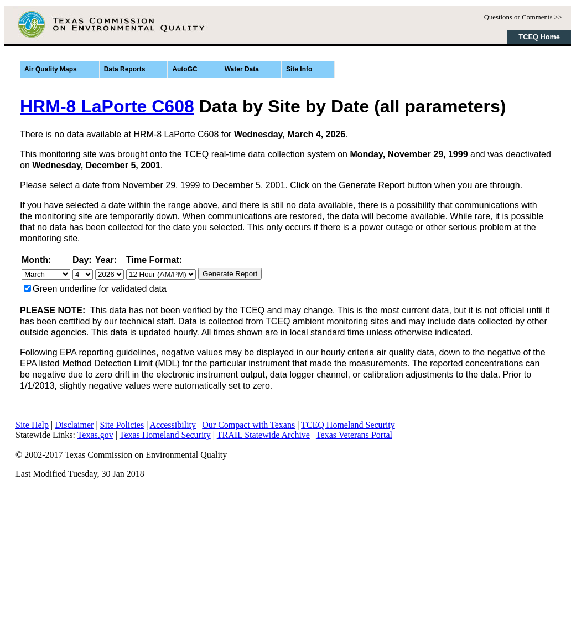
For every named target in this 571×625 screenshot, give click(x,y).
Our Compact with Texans (248, 425)
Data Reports (125, 69)
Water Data (242, 69)
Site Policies (122, 425)
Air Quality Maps (50, 69)
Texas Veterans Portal (354, 435)
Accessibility (173, 425)
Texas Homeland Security (165, 435)
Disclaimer (74, 425)
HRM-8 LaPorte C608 (107, 106)
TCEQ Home (539, 37)
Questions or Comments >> (523, 17)
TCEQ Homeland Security (348, 425)
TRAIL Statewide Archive (263, 435)
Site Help (32, 425)
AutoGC (184, 69)
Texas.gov (95, 435)
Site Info (299, 69)
